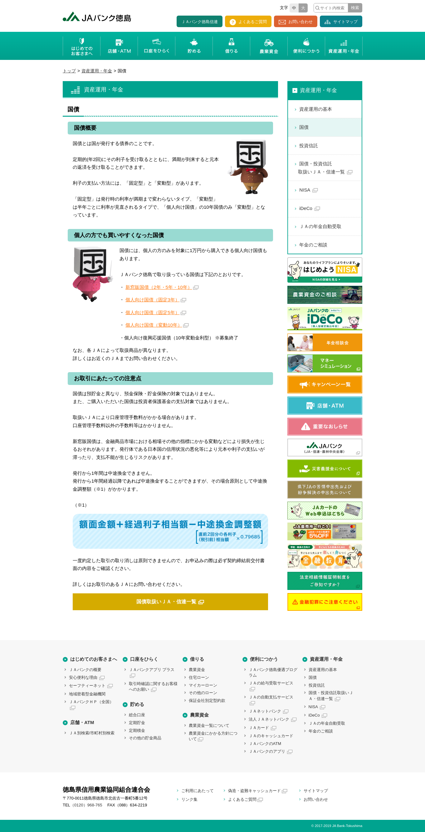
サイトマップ (341, 21)
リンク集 (189, 799)
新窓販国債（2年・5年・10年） (158, 287)
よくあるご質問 (248, 22)
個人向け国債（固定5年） (152, 312)
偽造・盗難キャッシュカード (254, 790)
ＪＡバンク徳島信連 (199, 21)
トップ (69, 70)
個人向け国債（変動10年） (153, 325)
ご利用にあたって (197, 790)
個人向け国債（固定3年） (152, 299)
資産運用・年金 (96, 70)
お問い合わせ (296, 21)
